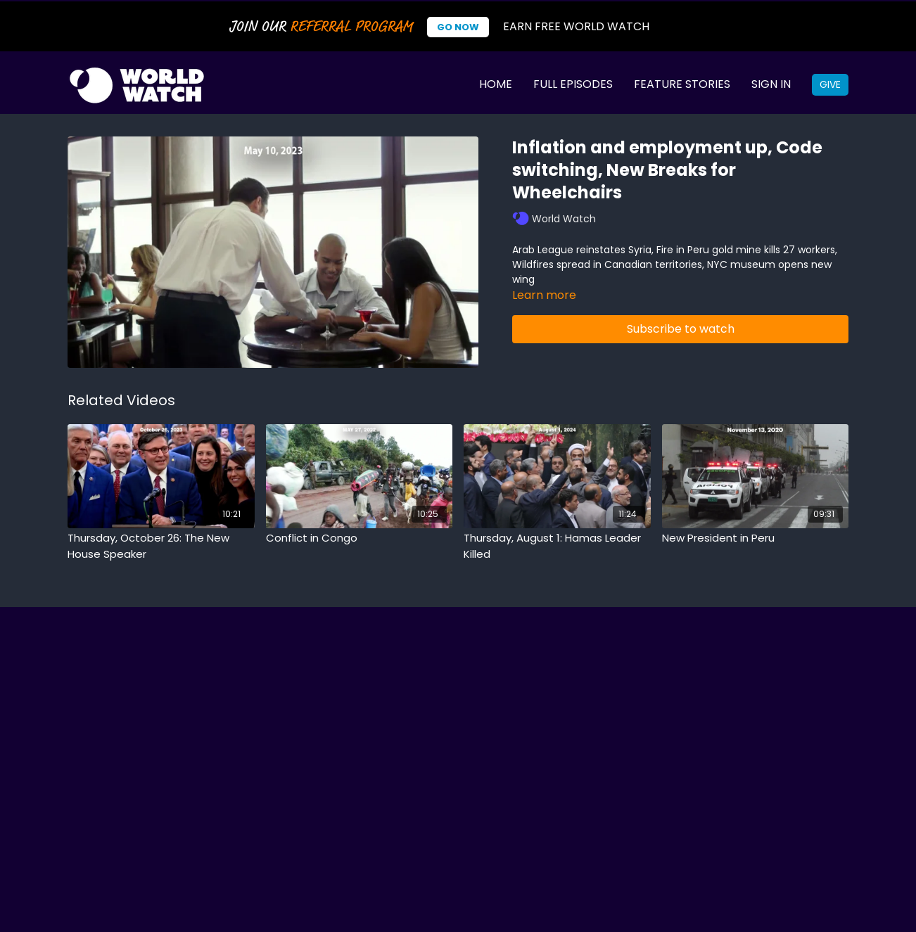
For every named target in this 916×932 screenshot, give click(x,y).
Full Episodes (573, 84)
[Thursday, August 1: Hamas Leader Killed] (557, 546)
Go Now (458, 27)
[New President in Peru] (755, 538)
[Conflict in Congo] (359, 538)
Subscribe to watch (680, 329)
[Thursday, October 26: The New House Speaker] (161, 546)
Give (830, 84)
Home (495, 84)
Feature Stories (682, 84)
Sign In (771, 84)
